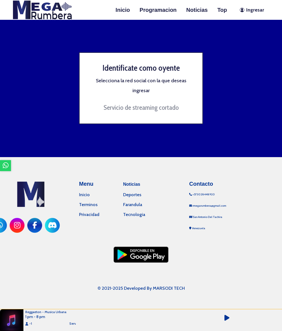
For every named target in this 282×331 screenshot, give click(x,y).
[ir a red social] (17, 225)
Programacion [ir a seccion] (158, 10)
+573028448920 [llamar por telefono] (202, 194)
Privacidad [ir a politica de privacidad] (89, 214)
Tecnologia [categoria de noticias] (134, 214)
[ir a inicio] (42, 9)
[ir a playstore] (141, 254)
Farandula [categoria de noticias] (132, 204)
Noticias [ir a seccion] (197, 10)
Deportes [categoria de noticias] (132, 194)
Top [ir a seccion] (222, 10)
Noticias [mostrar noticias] (131, 184)
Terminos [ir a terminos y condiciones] (88, 204)
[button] (229, 317)
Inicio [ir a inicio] (123, 10)
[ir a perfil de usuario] (250, 10)
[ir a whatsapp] (5, 165)
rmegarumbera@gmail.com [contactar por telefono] (207, 205)
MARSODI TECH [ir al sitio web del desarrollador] (169, 288)
